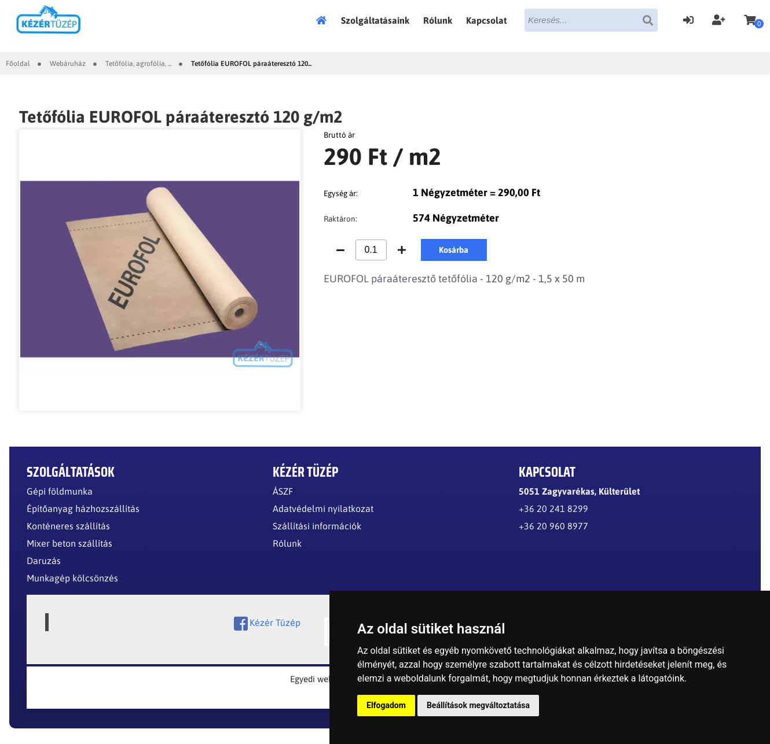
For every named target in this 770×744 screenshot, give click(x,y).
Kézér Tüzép (267, 623)
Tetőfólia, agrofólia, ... (138, 64)
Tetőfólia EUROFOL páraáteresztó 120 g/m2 (180, 116)
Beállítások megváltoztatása (478, 705)
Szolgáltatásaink (375, 20)
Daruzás (44, 560)
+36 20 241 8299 (553, 508)
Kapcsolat (486, 20)
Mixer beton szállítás (69, 543)
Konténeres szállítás (68, 526)
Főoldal (325, 20)
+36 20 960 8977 (553, 526)
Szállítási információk (317, 526)
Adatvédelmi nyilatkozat (323, 508)
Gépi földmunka (60, 491)
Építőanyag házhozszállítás (83, 508)
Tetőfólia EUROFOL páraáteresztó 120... (251, 64)
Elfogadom (386, 705)
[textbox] (591, 20)
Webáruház (68, 64)
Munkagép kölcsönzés (72, 578)
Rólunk (437, 20)
